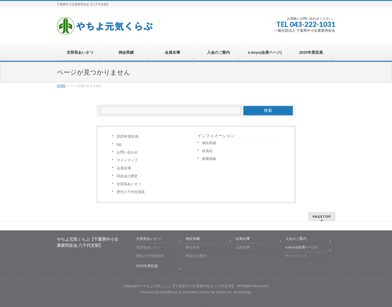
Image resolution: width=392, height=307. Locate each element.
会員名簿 (124, 168)
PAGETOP (322, 216)
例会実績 (209, 143)
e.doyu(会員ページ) (301, 247)
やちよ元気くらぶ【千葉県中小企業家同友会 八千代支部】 (189, 286)
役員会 (207, 151)
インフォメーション (216, 135)
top (119, 144)
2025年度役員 (128, 136)
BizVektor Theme (196, 292)
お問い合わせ (127, 152)
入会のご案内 (295, 239)
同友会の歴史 (127, 176)
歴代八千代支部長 (131, 192)
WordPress (169, 292)
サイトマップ (127, 160)
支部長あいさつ (129, 184)
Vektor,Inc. (224, 292)
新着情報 (209, 159)
